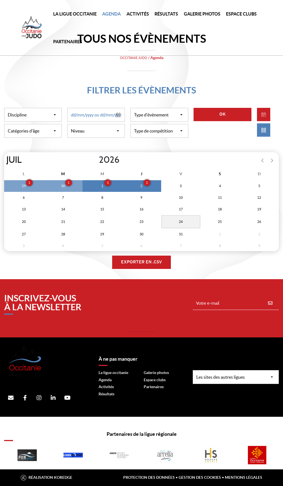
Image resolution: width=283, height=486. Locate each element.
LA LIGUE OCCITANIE (75, 13)
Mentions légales (243, 477)
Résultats (166, 13)
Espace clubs (155, 380)
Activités (138, 13)
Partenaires (154, 387)
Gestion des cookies (200, 477)
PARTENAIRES (67, 41)
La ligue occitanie (113, 372)
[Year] (94, 160)
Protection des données (149, 477)
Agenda (111, 13)
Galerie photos (202, 13)
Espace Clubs (241, 13)
